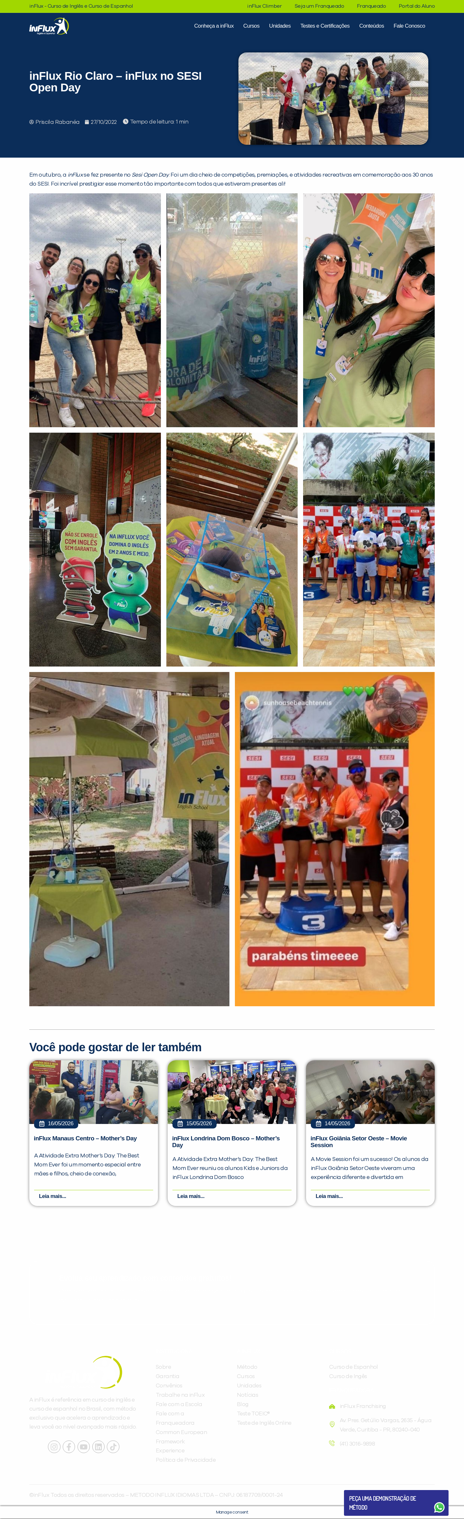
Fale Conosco (409, 26)
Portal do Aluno (417, 6)
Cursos (251, 26)
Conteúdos (371, 26)
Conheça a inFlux (214, 26)
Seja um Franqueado (319, 6)
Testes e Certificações (324, 26)
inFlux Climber (264, 6)
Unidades (280, 26)
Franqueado (371, 6)
